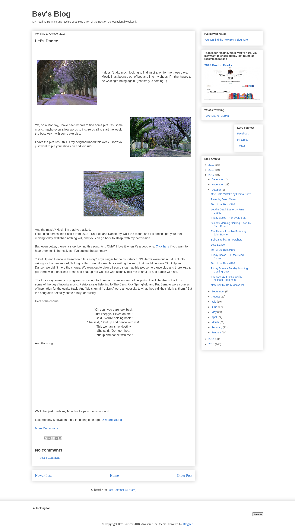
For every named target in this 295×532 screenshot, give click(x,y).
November (217, 184)
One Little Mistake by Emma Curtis (231, 194)
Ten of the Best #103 (223, 249)
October (216, 189)
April (214, 317)
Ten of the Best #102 (223, 263)
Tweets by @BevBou (216, 116)
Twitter (241, 145)
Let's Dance (218, 244)
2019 (211, 164)
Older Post (184, 475)
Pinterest (242, 139)
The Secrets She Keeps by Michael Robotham (226, 278)
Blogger (187, 524)
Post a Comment (50, 457)
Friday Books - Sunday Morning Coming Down (229, 270)
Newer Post (43, 475)
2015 (211, 344)
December (217, 179)
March (215, 322)
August (215, 296)
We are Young (112, 419)
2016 (211, 338)
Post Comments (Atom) (122, 489)
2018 (211, 169)
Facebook (243, 133)
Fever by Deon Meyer (223, 199)
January (216, 332)
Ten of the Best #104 (223, 204)
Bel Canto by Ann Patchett (226, 239)
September (218, 291)
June (214, 306)
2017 (211, 174)
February (217, 327)
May (214, 311)
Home (114, 475)
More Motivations (46, 428)
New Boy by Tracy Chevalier (227, 284)
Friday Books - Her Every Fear (228, 217)
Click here (162, 246)
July (214, 301)
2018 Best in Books (218, 65)
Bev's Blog (51, 14)
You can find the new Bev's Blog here (226, 39)
